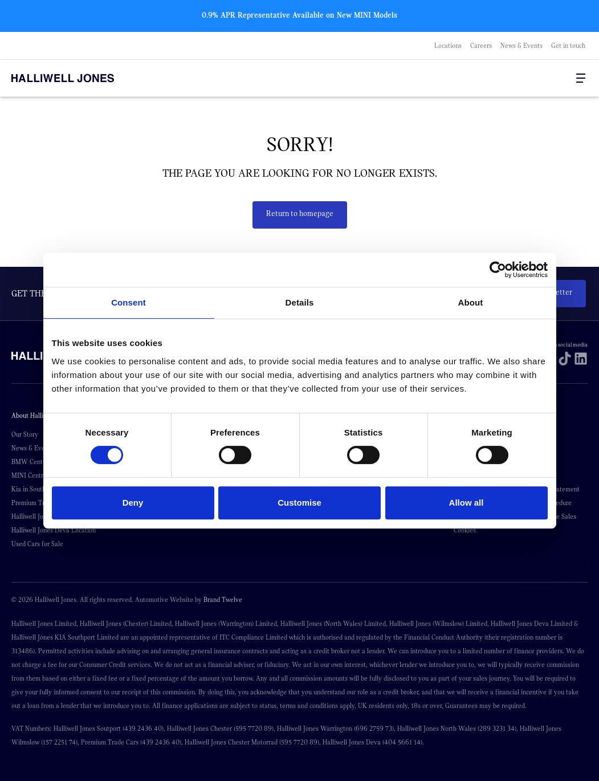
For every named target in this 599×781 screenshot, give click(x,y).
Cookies (465, 530)
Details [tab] (300, 302)
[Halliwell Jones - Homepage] (76, 78)
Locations (448, 46)
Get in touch (568, 46)
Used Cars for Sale (37, 544)
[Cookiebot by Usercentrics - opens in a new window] (498, 269)
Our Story (24, 434)
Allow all (466, 502)
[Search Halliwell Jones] (536, 78)
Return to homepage (299, 213)
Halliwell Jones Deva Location (53, 530)
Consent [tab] (128, 302)
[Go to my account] (547, 79)
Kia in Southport (34, 489)
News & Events (521, 46)
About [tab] (470, 302)
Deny (133, 502)
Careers (481, 46)
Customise (299, 502)
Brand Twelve (222, 600)
